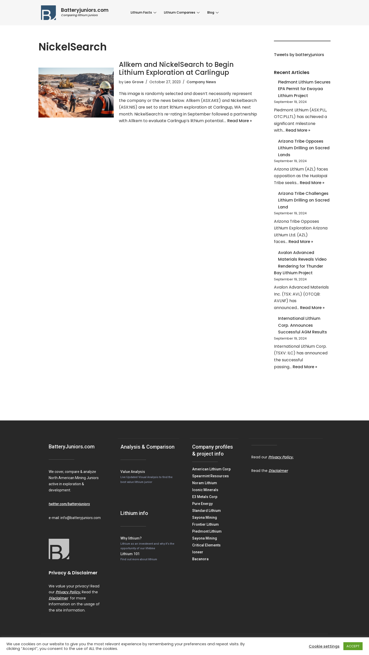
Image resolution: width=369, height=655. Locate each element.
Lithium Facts (143, 12)
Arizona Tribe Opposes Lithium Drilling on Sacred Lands (304, 150)
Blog (210, 12)
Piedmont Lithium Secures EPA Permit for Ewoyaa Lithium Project (302, 89)
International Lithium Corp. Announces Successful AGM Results (302, 331)
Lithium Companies (180, 12)
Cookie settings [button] (324, 646)
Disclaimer (58, 605)
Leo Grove (134, 82)
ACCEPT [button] (353, 646)
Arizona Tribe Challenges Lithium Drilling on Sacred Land (304, 203)
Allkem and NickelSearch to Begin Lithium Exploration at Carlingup (176, 68)
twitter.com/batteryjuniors (69, 511)
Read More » (154, 129)
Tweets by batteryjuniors (300, 55)
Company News (201, 82)
